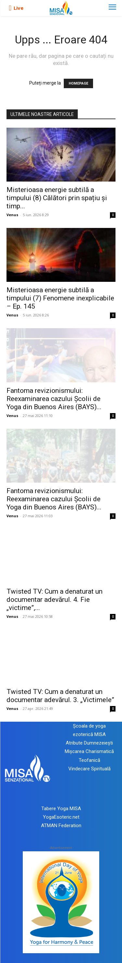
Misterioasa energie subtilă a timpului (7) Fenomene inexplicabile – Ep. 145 (60, 298)
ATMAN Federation (61, 825)
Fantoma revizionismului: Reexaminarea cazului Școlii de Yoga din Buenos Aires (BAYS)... (54, 399)
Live (18, 8)
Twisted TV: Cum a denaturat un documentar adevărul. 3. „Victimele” (60, 696)
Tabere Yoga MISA (61, 808)
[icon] (10, 8)
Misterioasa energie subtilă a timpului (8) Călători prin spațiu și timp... (57, 198)
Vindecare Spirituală (89, 769)
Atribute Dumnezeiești (89, 743)
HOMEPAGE (78, 83)
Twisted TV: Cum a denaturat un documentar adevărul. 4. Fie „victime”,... (54, 599)
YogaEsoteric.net (61, 817)
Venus (12, 214)
